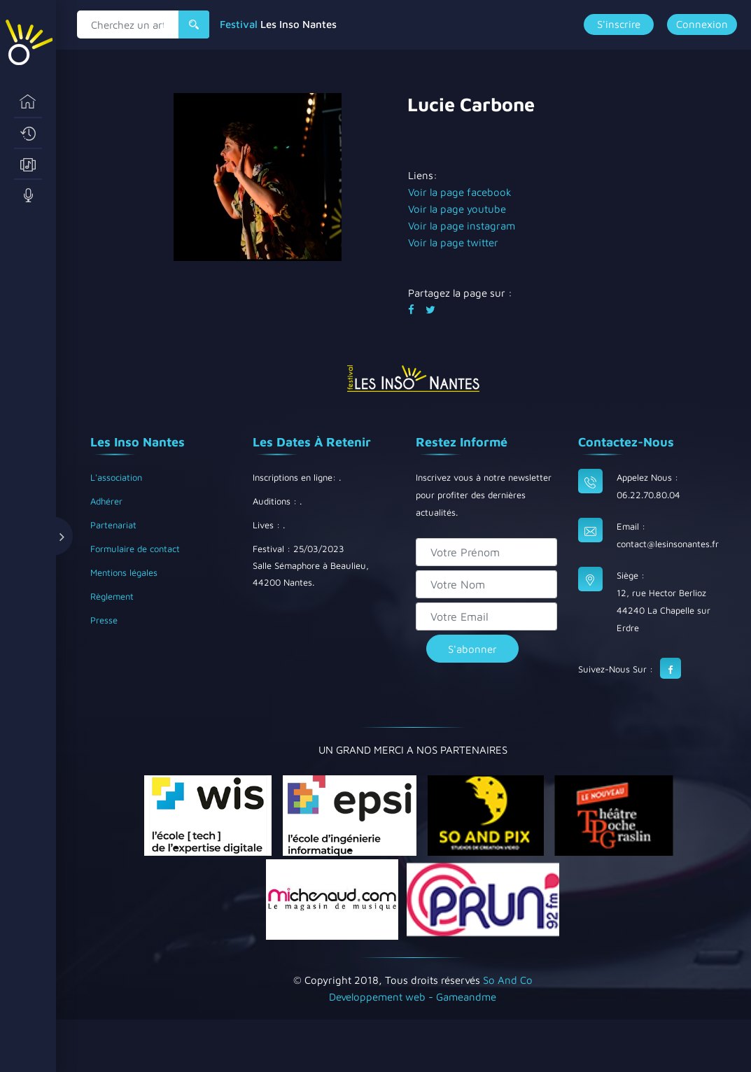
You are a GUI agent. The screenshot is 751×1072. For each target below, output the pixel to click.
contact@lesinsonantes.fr (668, 543)
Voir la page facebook (460, 192)
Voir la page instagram (461, 226)
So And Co (508, 980)
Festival (239, 24)
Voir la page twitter (453, 242)
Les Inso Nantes (298, 24)
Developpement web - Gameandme (412, 997)
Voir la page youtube (457, 209)
